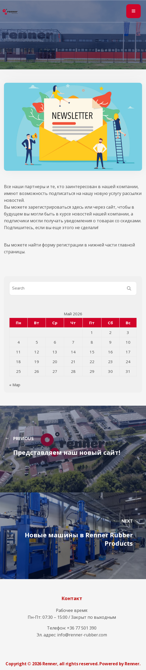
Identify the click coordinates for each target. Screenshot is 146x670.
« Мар (14, 384)
